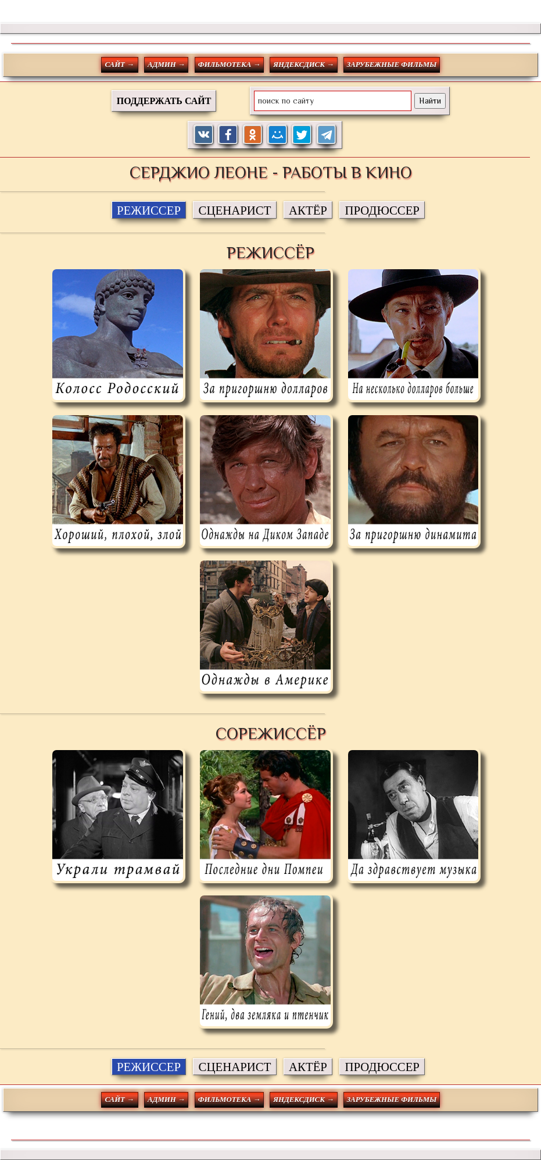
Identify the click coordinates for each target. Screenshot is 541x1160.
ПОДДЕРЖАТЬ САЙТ (164, 101)
